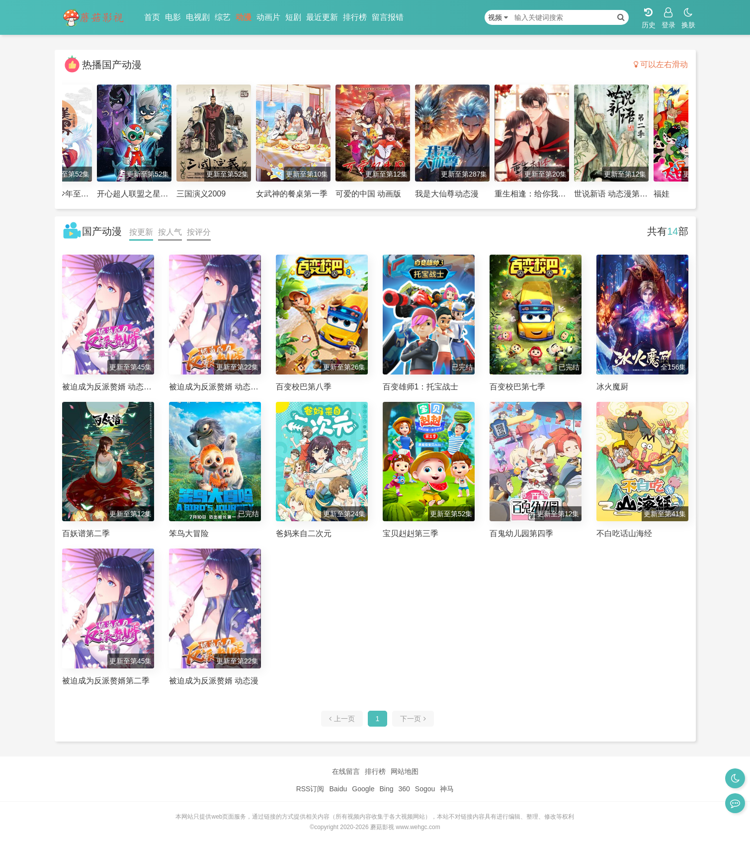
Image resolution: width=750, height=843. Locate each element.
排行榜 (355, 17)
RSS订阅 (310, 789)
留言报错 (388, 17)
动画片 (268, 17)
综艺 (223, 17)
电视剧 (198, 17)
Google (363, 789)
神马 (447, 789)
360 (404, 789)
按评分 (199, 232)
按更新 (141, 232)
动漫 (243, 17)
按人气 (170, 232)
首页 (152, 17)
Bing (386, 789)
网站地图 (404, 771)
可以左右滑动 (661, 64)
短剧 (293, 17)
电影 (173, 17)
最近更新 (322, 17)
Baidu (338, 789)
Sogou (425, 789)
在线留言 (346, 771)
